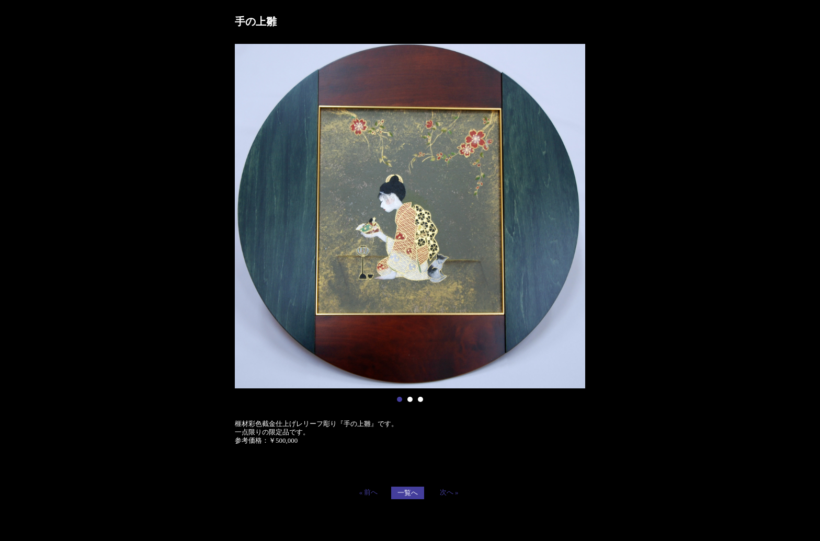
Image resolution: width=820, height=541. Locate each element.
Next (571, 216)
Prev (248, 216)
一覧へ (407, 493)
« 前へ (368, 492)
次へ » (449, 492)
